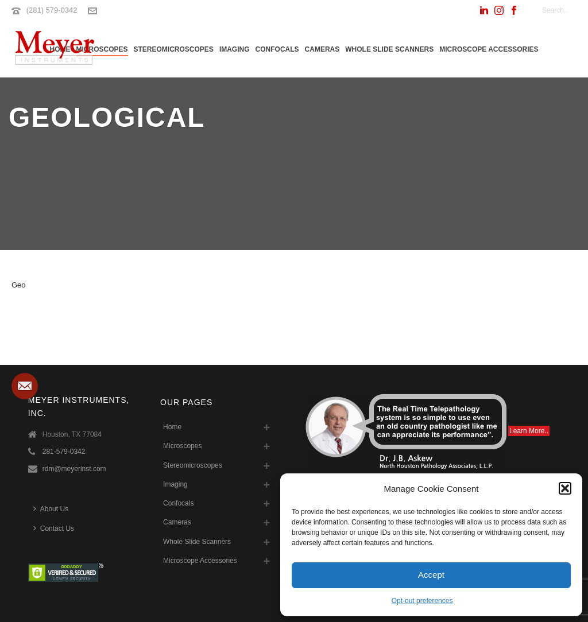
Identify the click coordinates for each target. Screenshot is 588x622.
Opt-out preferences (422, 601)
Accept (431, 575)
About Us (50, 508)
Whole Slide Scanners (389, 49)
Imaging (234, 49)
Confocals (277, 49)
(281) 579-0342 (52, 10)
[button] (565, 488)
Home (172, 427)
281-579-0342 (64, 452)
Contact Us (53, 528)
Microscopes (102, 49)
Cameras (322, 49)
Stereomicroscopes (174, 49)
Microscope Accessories (488, 49)
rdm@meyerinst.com (74, 469)
